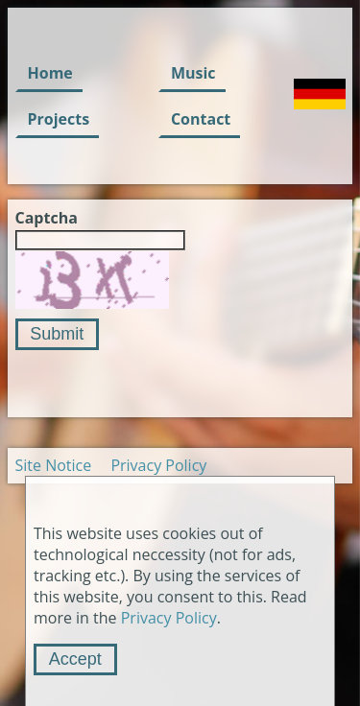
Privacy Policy (158, 465)
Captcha (46, 217)
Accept (75, 659)
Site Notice (53, 465)
